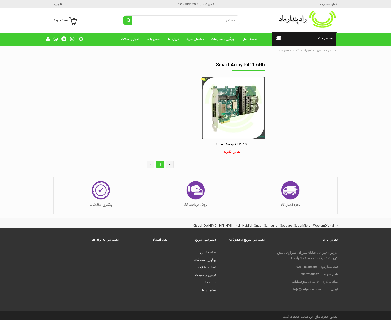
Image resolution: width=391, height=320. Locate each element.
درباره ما (173, 39)
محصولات (285, 50)
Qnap (258, 225)
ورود (57, 4)
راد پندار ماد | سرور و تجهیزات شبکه (317, 50)
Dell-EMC (210, 225)
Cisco (197, 225)
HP (221, 225)
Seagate (286, 225)
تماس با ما (154, 39)
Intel (237, 225)
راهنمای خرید (195, 39)
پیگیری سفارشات (222, 39)
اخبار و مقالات (130, 39)
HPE (228, 225)
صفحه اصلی (249, 39)
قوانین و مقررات (205, 275)
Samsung (271, 225)
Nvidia (246, 225)
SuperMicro (302, 225)
